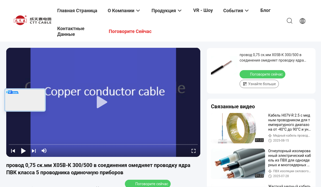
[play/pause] (23, 151)
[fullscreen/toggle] (193, 151)
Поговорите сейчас (263, 74)
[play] (103, 102)
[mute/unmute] (44, 151)
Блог (265, 10)
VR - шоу (203, 10)
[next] (34, 151)
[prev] (13, 151)
